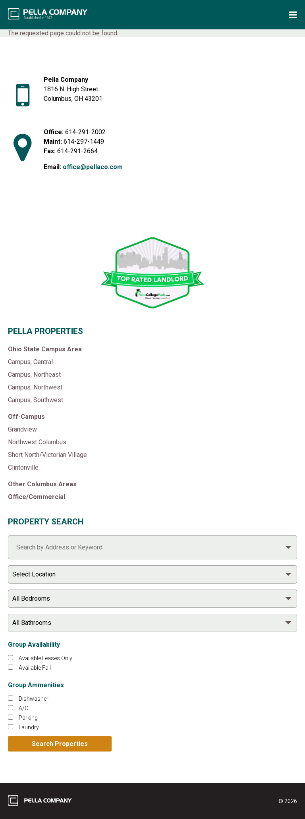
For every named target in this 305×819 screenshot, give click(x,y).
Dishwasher (33, 699)
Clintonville (23, 467)
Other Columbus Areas (42, 484)
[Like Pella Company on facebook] (58, 211)
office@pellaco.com (93, 167)
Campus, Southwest (35, 400)
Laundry (29, 727)
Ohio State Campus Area (45, 349)
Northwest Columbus (37, 442)
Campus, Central (30, 362)
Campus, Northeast (34, 374)
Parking (28, 718)
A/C (23, 708)
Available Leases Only (45, 658)
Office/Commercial (36, 497)
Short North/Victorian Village (47, 455)
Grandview (22, 429)
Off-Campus (26, 416)
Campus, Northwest (35, 387)
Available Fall (35, 668)
